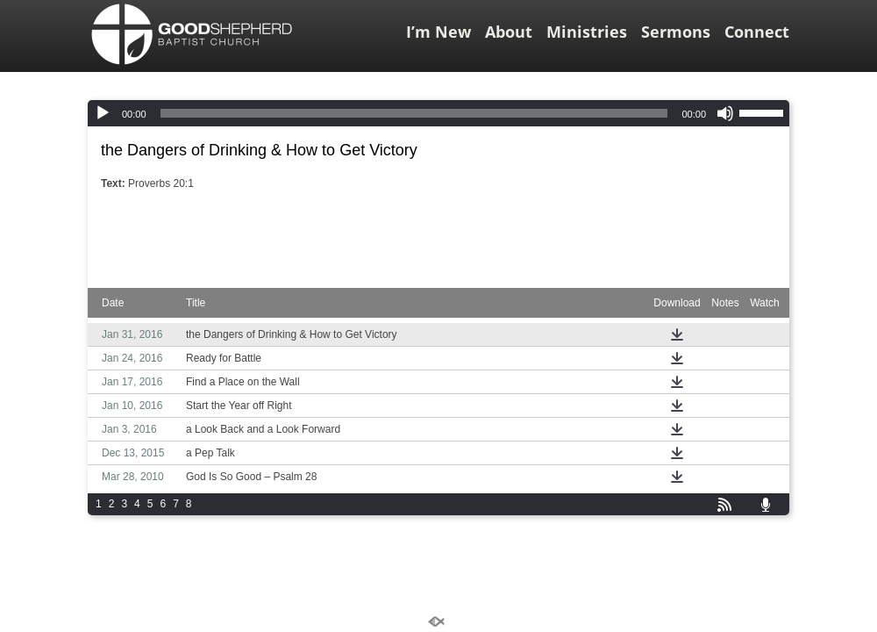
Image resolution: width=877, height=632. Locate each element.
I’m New (438, 31)
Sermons (675, 31)
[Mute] (725, 113)
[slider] (414, 113)
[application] (438, 113)
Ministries (586, 31)
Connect (756, 31)
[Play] (102, 113)
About (508, 31)
